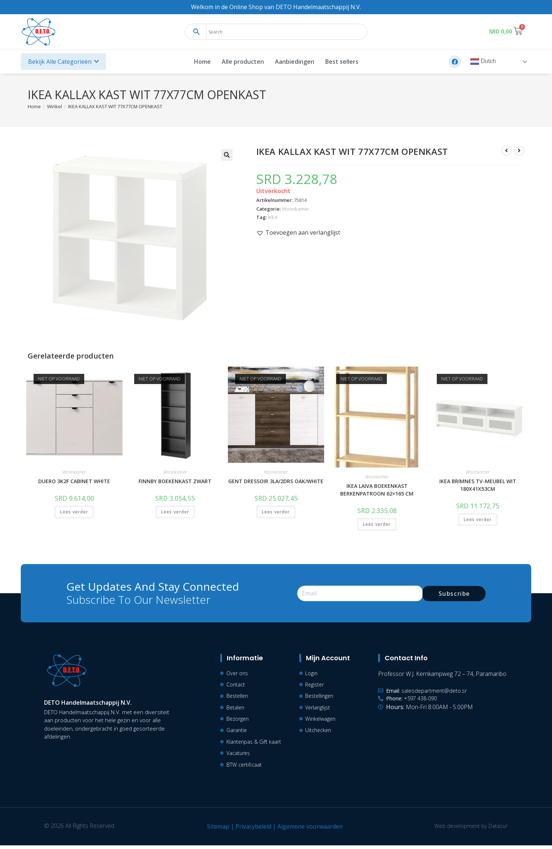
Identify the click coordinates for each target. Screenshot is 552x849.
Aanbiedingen (294, 62)
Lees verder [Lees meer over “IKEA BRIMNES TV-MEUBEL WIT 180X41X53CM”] (478, 519)
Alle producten (243, 62)
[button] (227, 155)
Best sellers (341, 62)
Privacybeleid (252, 830)
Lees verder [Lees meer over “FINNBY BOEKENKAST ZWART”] (175, 512)
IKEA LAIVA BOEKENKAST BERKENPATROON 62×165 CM (376, 489)
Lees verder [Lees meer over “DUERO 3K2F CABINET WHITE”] (74, 512)
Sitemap (217, 830)
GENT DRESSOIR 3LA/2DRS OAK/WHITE (275, 481)
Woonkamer (295, 209)
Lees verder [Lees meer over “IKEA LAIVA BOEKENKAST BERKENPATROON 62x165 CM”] (377, 524)
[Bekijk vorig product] (506, 150)
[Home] (34, 106)
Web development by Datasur (469, 829)
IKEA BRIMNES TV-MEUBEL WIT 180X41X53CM (477, 485)
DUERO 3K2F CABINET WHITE (74, 481)
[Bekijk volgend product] (519, 150)
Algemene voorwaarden (308, 830)
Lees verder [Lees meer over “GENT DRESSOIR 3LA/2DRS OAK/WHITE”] (276, 512)
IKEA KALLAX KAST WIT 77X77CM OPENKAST (115, 106)
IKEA (272, 217)
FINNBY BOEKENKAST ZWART (175, 481)
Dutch (483, 61)
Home (202, 62)
